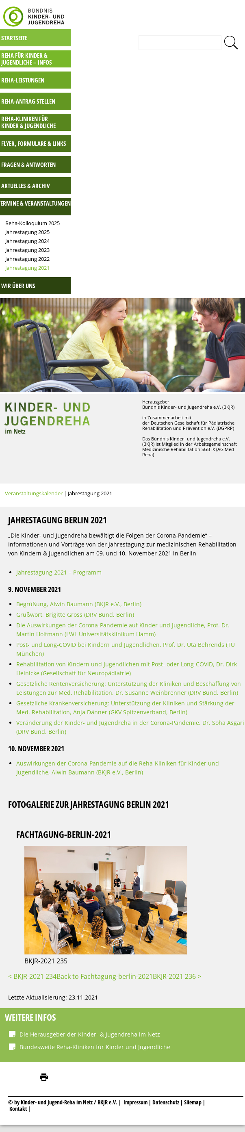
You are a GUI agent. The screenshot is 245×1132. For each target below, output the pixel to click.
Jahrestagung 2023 (162, 243)
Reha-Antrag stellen (163, 95)
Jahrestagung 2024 (162, 234)
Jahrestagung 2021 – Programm (59, 566)
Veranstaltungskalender (34, 486)
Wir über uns (153, 279)
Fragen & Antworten (163, 158)
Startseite (149, 31)
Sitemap (193, 1095)
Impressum (135, 1095)
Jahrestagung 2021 (162, 261)
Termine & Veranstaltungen (169, 197)
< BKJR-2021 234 (32, 969)
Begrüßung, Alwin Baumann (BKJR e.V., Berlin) (78, 597)
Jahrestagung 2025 (162, 225)
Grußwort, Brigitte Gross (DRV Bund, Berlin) (75, 608)
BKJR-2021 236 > (177, 969)
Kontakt (18, 1102)
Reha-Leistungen (157, 73)
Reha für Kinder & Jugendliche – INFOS (161, 52)
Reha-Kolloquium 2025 (167, 216)
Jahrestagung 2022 (162, 252)
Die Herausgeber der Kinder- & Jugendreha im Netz (90, 1028)
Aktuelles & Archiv (160, 179)
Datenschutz (166, 1095)
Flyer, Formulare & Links (168, 137)
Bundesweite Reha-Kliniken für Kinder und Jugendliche (95, 1040)
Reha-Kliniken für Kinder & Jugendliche (163, 115)
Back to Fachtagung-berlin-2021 (104, 969)
